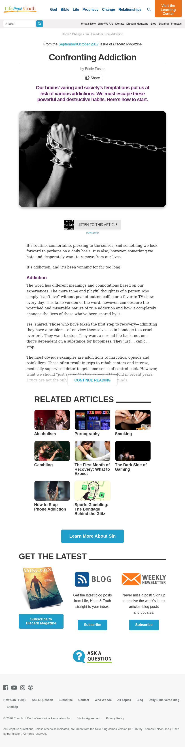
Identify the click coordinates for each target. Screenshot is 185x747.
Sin (87, 34)
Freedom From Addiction (107, 34)
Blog (153, 23)
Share (92, 78)
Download (92, 232)
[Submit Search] (39, 23)
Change (108, 9)
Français (176, 23)
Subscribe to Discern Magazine (41, 621)
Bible (65, 9)
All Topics (124, 700)
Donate (119, 23)
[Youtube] (15, 687)
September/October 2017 (79, 44)
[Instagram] (23, 687)
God (53, 9)
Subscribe (92, 625)
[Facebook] (6, 687)
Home (66, 34)
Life (76, 9)
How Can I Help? (14, 700)
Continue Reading (92, 380)
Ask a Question (42, 700)
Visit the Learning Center (168, 9)
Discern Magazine (137, 23)
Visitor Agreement (88, 718)
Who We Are (105, 23)
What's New (88, 23)
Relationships (130, 9)
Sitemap (12, 707)
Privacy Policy (115, 718)
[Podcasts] (31, 687)
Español (164, 23)
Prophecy (90, 9)
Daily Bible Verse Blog (164, 700)
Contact (83, 700)
